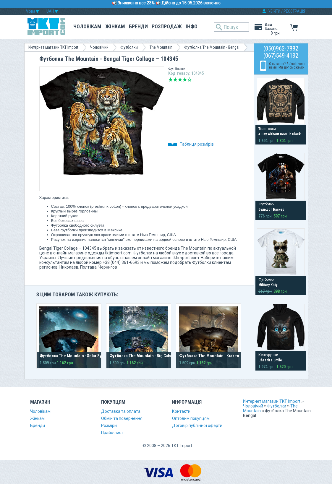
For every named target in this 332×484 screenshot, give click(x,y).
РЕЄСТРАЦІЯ (294, 11)
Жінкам (115, 26)
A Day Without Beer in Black (279, 134)
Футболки (129, 47)
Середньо (180, 79)
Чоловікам (87, 26)
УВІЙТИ (274, 11)
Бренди (138, 26)
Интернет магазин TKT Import (53, 47)
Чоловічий (99, 47)
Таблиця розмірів (191, 144)
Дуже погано (170, 79)
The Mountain (161, 47)
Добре (184, 79)
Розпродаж (167, 26)
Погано (175, 79)
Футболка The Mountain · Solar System (75, 355)
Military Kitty (267, 285)
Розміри (109, 425)
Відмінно (189, 79)
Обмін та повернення (121, 418)
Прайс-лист (112, 432)
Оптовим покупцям (191, 418)
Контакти (181, 411)
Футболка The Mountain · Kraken (209, 355)
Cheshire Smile (270, 360)
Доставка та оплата (120, 411)
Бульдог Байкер (271, 209)
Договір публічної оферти (197, 425)
